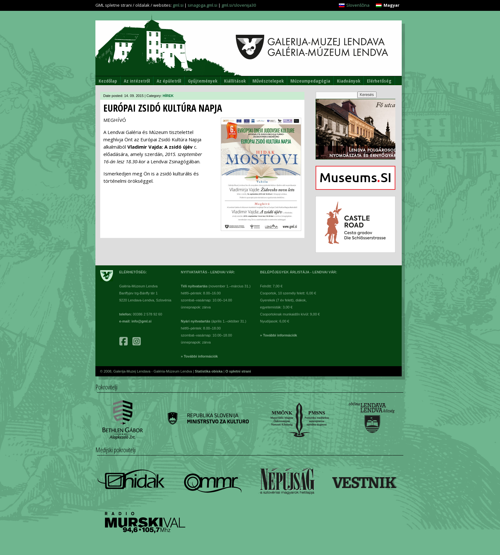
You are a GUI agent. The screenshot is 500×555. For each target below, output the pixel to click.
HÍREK (168, 96)
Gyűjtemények (202, 81)
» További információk (199, 356)
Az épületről (169, 81)
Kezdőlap (108, 81)
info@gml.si (141, 321)
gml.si (178, 5)
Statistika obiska (209, 371)
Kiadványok (348, 81)
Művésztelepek (268, 81)
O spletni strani (238, 371)
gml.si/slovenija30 (238, 5)
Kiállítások (235, 81)
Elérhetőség (379, 81)
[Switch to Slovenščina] (354, 5)
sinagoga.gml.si (202, 5)
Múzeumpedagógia (310, 81)
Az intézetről (137, 81)
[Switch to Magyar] (387, 5)
